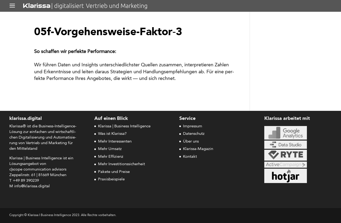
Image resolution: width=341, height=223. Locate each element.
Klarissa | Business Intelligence (124, 126)
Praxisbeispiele (111, 179)
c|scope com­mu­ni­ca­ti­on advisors (37, 170)
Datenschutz (194, 134)
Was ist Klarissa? (112, 134)
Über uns (191, 142)
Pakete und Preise (114, 172)
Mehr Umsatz (110, 149)
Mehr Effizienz (110, 157)
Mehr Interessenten (115, 142)
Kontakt (190, 157)
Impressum (192, 126)
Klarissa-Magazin (198, 149)
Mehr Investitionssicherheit (121, 164)
